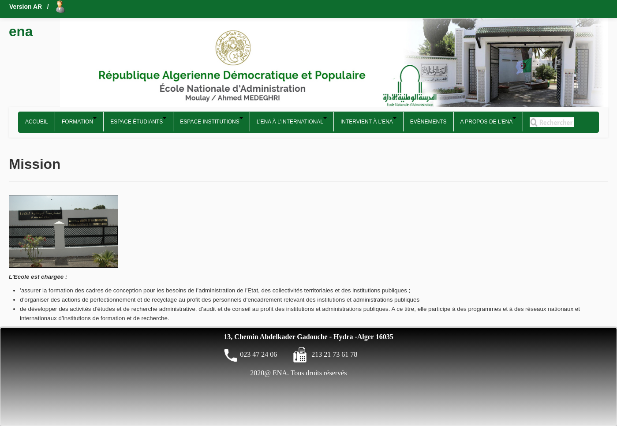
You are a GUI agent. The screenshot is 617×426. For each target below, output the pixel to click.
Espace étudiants (138, 121)
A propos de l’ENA (488, 121)
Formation (79, 121)
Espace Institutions (211, 121)
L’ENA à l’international (292, 121)
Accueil (36, 122)
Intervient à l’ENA (368, 121)
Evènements (428, 122)
